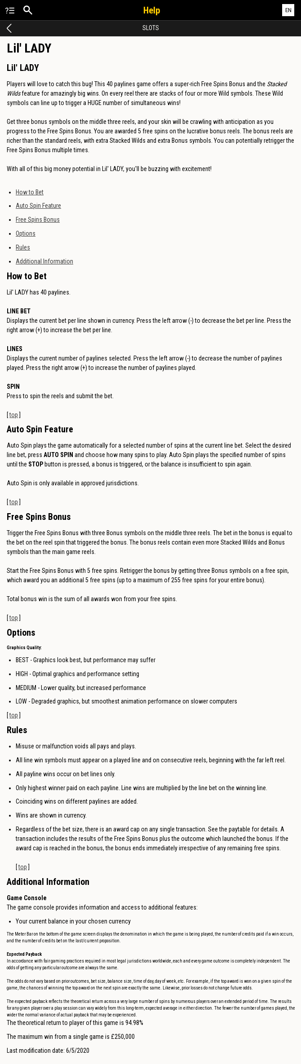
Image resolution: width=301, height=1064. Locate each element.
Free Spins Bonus (38, 219)
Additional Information (44, 261)
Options (25, 233)
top (13, 414)
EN (288, 10)
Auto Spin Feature (38, 205)
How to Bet (30, 192)
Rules (23, 247)
